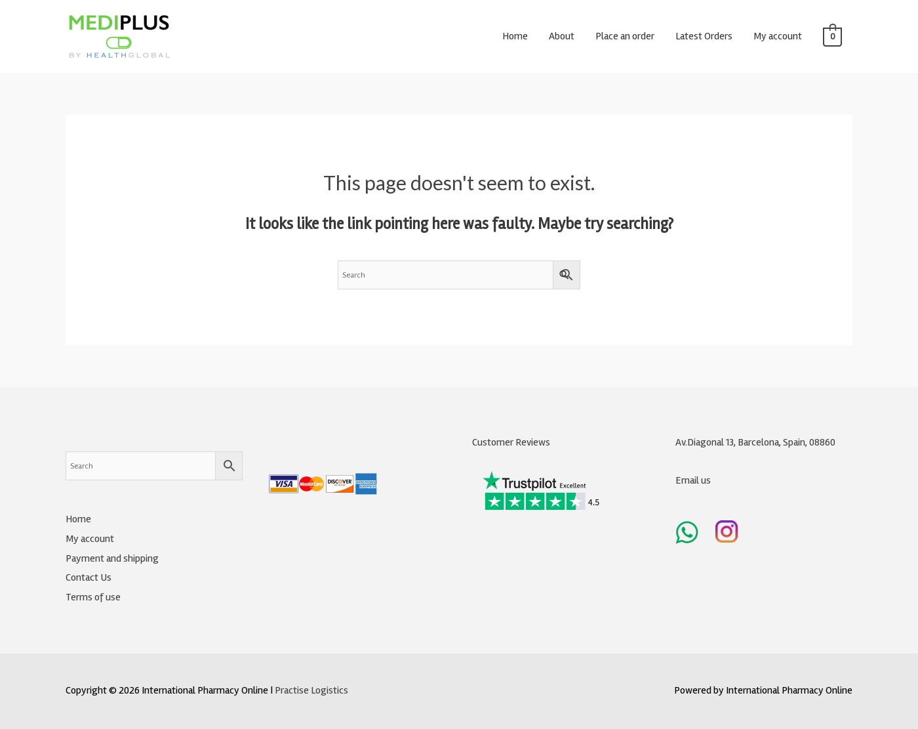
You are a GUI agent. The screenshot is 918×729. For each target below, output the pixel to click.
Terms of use (93, 597)
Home (515, 36)
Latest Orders (703, 36)
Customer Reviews (511, 442)
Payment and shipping (112, 558)
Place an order (624, 36)
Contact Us (88, 577)
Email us (693, 480)
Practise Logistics (311, 690)
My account (777, 36)
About (561, 36)
